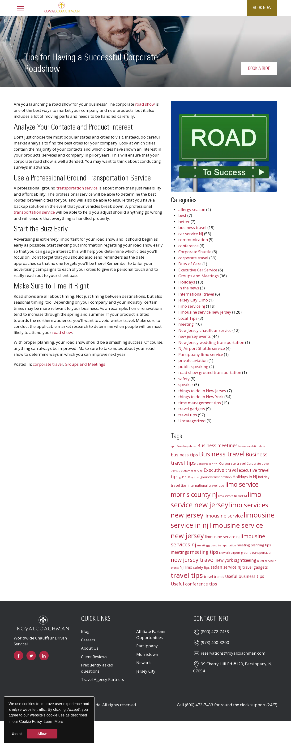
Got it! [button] (17, 734)
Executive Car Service (197, 270)
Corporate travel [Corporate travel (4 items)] (232, 463)
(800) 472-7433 (215, 631)
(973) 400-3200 (215, 642)
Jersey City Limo (193, 300)
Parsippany (147, 645)
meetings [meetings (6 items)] (180, 552)
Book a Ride (266, 69)
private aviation (193, 360)
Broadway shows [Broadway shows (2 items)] (186, 446)
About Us (89, 648)
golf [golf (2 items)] (181, 477)
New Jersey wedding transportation (211, 342)
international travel (196, 294)
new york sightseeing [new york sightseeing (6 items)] (236, 560)
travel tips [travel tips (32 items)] (187, 575)
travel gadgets (191, 408)
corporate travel (48, 364)
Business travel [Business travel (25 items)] (222, 454)
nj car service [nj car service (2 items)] (265, 560)
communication (193, 239)
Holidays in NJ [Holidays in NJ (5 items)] (245, 476)
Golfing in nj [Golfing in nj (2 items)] (192, 477)
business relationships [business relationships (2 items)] (251, 446)
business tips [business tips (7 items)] (184, 455)
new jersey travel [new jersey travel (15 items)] (193, 559)
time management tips (199, 402)
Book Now (262, 8)
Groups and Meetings (85, 364)
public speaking (193, 366)
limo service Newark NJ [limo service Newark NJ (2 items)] (232, 496)
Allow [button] (42, 734)
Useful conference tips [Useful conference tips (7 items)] (194, 584)
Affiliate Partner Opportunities (151, 634)
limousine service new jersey (204, 312)
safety (184, 378)
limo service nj (191, 306)
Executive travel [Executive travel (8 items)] (221, 470)
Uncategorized (192, 420)
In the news (188, 288)
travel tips (187, 415)
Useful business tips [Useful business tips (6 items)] (244, 576)
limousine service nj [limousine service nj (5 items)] (222, 536)
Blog (85, 631)
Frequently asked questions (97, 668)
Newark (143, 662)
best (182, 215)
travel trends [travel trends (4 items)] (214, 576)
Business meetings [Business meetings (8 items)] (217, 445)
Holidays (186, 282)
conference (188, 245)
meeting (186, 324)
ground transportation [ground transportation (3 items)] (216, 477)
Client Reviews (94, 656)
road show (145, 104)
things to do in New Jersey (202, 390)
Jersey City (145, 671)
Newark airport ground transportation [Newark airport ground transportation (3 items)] (245, 552)
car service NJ (190, 233)
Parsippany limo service (200, 354)
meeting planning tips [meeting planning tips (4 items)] (254, 545)
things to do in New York (200, 396)
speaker (185, 384)
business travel (192, 227)
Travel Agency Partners (102, 679)
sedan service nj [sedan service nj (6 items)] (226, 567)
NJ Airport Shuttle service (201, 348)
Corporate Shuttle (194, 251)
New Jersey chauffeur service (204, 330)
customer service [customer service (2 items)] (192, 470)
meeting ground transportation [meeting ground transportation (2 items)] (216, 545)
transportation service (77, 188)
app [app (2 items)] (173, 446)
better (184, 221)
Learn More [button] (53, 722)
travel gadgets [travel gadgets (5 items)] (255, 567)
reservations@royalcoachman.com (233, 653)
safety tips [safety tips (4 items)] (201, 567)
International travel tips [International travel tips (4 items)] (206, 485)
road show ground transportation (209, 372)
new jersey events (194, 336)
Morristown (147, 654)
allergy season (191, 209)
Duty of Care (189, 263)
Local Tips (187, 318)
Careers (88, 640)
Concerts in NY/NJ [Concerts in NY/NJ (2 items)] (207, 463)
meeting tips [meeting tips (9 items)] (204, 552)
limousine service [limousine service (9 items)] (223, 516)
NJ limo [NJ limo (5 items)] (186, 567)
